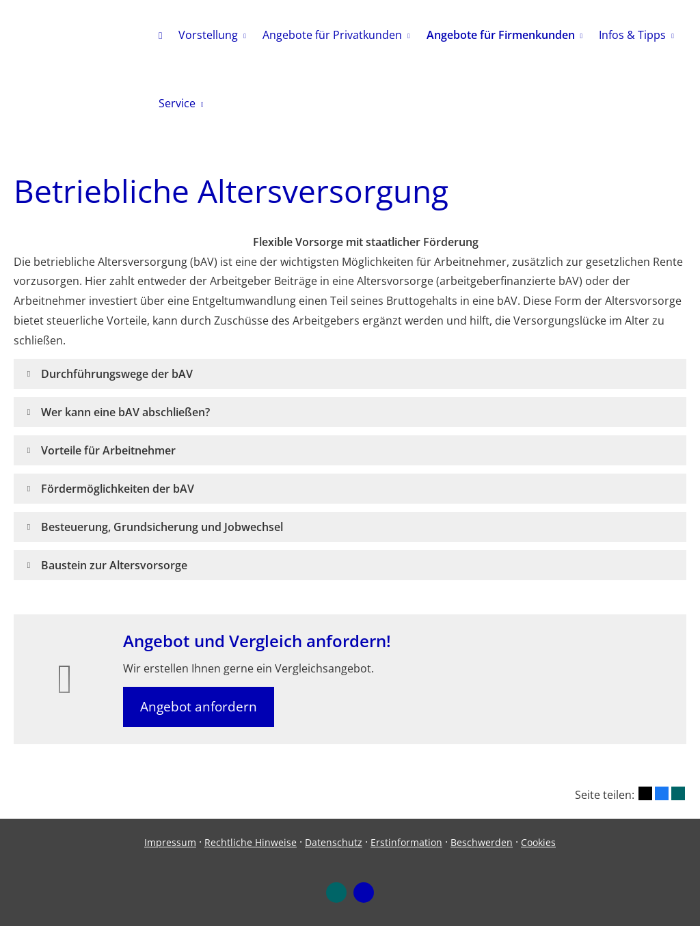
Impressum (170, 842)
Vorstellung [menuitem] (208, 34)
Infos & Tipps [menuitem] (632, 34)
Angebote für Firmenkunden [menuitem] (501, 34)
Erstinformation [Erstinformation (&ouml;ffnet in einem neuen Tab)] (406, 842)
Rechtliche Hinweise (250, 842)
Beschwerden (481, 842)
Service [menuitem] (177, 103)
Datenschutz (333, 842)
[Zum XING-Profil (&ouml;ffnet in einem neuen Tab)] (336, 892)
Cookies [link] (538, 842)
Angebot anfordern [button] (198, 707)
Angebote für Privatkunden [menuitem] (332, 34)
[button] (117, 373)
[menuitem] (160, 34)
